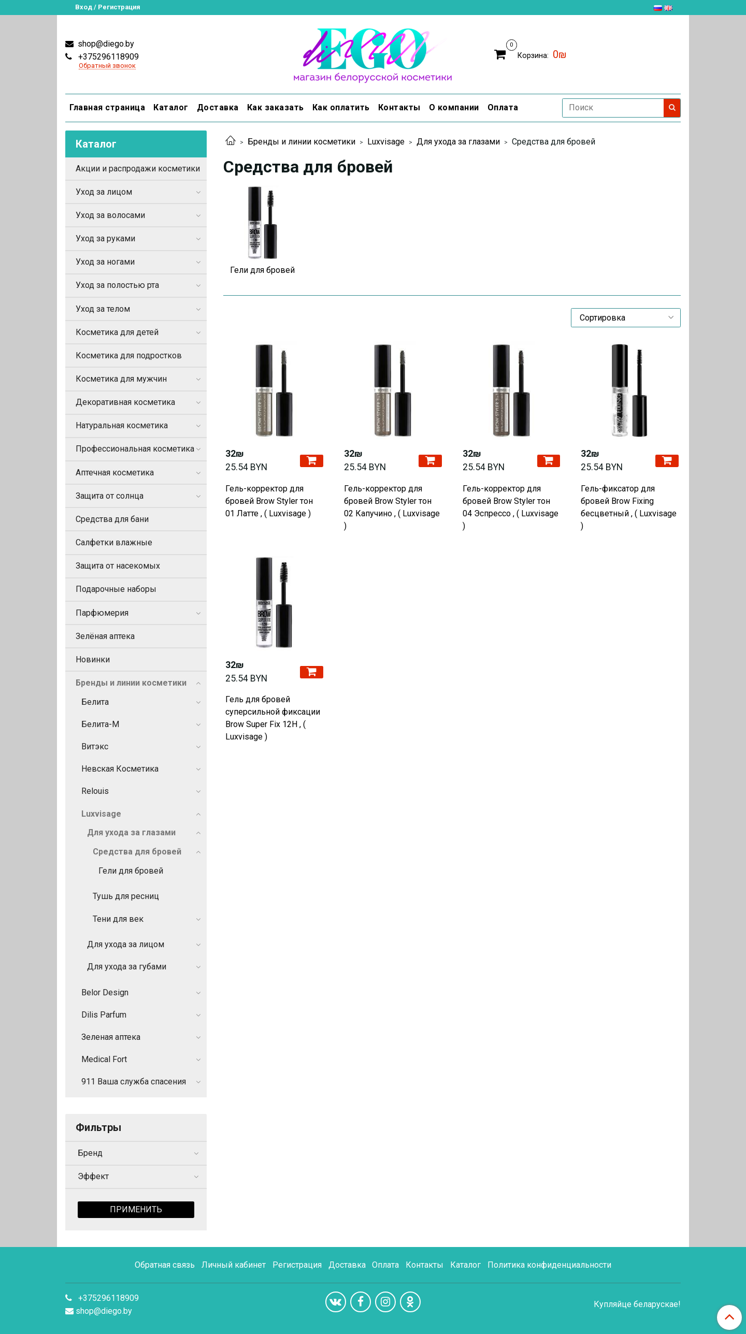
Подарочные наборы (116, 589)
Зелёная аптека (105, 636)
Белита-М (100, 724)
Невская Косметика (120, 769)
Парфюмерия (102, 613)
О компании (454, 107)
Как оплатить (341, 107)
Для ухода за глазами (458, 142)
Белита (95, 702)
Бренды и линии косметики (301, 142)
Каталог (171, 107)
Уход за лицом (104, 192)
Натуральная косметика (122, 425)
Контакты (399, 107)
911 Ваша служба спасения (133, 1081)
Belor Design (104, 992)
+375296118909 (107, 57)
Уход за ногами (105, 262)
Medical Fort (104, 1059)
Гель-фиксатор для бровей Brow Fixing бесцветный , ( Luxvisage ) (629, 507)
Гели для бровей (130, 871)
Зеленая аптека (110, 1037)
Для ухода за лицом (125, 944)
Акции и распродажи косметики (138, 168)
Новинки (93, 659)
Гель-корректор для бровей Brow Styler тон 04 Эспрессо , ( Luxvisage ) (510, 507)
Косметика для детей (117, 332)
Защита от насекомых (118, 566)
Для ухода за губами (126, 967)
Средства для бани (112, 519)
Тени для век (118, 919)
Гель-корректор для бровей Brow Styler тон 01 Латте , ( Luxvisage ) (269, 501)
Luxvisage (386, 142)
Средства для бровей (137, 852)
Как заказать (275, 107)
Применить (136, 1209)
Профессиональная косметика (135, 449)
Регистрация (297, 1265)
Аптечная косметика (115, 472)
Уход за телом (103, 309)
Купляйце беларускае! (637, 1304)
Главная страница (107, 107)
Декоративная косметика (125, 402)
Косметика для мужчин (121, 379)
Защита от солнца (110, 496)
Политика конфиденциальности (549, 1265)
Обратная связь (165, 1265)
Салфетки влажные (114, 542)
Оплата (503, 107)
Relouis (95, 791)
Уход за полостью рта (117, 285)
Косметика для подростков (129, 355)
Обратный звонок (107, 66)
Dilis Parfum (103, 1015)
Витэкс (94, 746)
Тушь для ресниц (126, 896)
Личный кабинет (234, 1265)
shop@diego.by (105, 44)
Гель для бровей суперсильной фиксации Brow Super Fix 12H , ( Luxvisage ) (272, 718)
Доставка (218, 107)
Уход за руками (105, 238)
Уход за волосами (110, 215)
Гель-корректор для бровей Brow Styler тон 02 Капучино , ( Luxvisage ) (392, 507)
